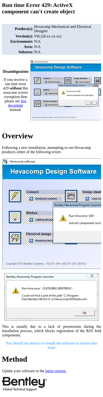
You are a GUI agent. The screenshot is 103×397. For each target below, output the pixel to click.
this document (17, 103)
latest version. (56, 371)
